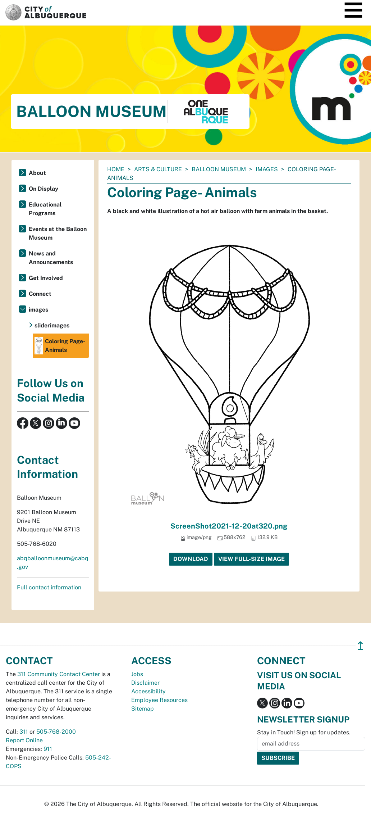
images (267, 169)
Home (115, 169)
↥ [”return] (360, 645)
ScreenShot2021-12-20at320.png (229, 526)
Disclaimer (145, 682)
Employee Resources (159, 700)
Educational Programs (45, 209)
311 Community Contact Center (58, 674)
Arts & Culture (158, 169)
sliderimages (52, 325)
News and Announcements (51, 258)
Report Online (24, 740)
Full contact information (49, 587)
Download (190, 559)
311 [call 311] (23, 731)
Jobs (137, 674)
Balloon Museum (219, 169)
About (37, 172)
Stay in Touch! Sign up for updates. (304, 732)
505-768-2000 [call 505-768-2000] (56, 731)
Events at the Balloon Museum (58, 233)
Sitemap (142, 708)
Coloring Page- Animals (60, 345)
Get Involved (46, 278)
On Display (43, 188)
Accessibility (148, 691)
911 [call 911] (47, 749)
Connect (40, 293)
